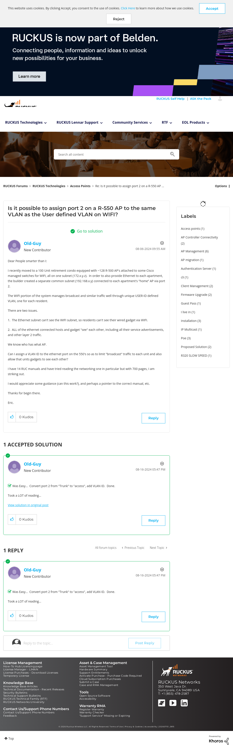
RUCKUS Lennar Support (77, 122)
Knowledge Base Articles (20, 686)
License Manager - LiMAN (20, 669)
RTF (165, 122)
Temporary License (16, 675)
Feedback (10, 715)
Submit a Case (89, 682)
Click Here (128, 8)
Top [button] (11, 738)
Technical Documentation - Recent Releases (33, 689)
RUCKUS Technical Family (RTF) (25, 698)
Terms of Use (116, 727)
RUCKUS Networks (179, 682)
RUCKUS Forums (15, 186)
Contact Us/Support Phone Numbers (29, 712)
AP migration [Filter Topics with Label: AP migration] (190, 260)
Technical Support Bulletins (22, 695)
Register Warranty (91, 709)
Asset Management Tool (96, 666)
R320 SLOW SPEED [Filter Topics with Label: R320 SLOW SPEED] (194, 355)
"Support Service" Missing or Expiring (104, 715)
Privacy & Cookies (134, 727)
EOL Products (193, 122)
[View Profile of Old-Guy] (32, 243)
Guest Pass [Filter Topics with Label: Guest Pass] (188, 303)
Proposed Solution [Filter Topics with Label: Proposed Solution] (194, 347)
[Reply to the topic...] (75, 643)
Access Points (80, 186)
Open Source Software (94, 695)
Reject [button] (119, 19)
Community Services (130, 122)
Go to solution (90, 231)
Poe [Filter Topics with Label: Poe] (183, 338)
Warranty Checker (91, 712)
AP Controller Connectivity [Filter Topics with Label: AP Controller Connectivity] (199, 237)
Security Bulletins (15, 692)
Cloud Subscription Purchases (100, 679)
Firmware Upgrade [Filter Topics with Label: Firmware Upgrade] (194, 295)
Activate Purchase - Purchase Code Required (110, 675)
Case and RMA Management (98, 685)
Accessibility (88, 698)
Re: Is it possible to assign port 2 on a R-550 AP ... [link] (129, 186)
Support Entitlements (94, 672)
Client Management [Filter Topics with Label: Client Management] (195, 286)
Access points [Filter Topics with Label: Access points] (190, 228)
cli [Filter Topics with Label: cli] (182, 277)
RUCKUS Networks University (23, 702)
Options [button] (221, 186)
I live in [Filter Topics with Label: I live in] (186, 312)
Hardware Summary (93, 669)
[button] (212, 8)
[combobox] (116, 154)
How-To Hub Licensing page (22, 666)
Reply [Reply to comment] (153, 520)
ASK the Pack (200, 99)
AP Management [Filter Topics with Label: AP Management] (192, 251)
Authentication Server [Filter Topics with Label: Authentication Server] (196, 268)
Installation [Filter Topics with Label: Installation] (189, 321)
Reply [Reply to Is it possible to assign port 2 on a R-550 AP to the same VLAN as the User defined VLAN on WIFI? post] (153, 418)
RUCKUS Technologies (24, 122)
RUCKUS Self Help (170, 99)
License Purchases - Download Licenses (30, 672)
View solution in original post (28, 505)
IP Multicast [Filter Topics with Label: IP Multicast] (189, 329)
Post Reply (144, 643)
